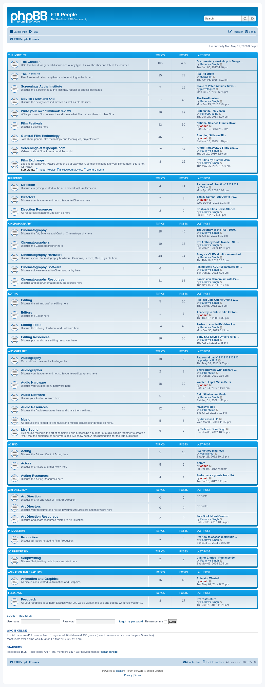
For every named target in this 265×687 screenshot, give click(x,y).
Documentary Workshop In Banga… (220, 61)
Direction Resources (37, 209)
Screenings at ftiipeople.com (43, 148)
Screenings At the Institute (41, 86)
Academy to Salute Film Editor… (218, 312)
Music (25, 419)
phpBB (119, 670)
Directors (28, 197)
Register (25, 615)
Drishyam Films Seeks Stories (216, 209)
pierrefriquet (207, 89)
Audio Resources (34, 407)
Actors (26, 463)
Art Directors (31, 506)
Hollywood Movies (69, 169)
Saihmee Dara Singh (213, 429)
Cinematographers (35, 242)
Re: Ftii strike (205, 73)
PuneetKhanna (209, 113)
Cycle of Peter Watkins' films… (216, 86)
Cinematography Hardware (41, 255)
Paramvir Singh (209, 64)
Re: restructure (206, 599)
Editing (13, 293)
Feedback (15, 593)
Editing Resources (35, 337)
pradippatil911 (208, 360)
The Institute (17, 55)
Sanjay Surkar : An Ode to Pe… (217, 196)
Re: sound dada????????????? (218, 357)
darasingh (206, 76)
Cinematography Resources (42, 279)
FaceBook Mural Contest (212, 516)
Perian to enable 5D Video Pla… (217, 324)
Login (11, 615)
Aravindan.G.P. (209, 419)
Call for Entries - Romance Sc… (217, 557)
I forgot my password (130, 621)
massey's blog (206, 406)
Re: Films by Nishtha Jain (213, 160)
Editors (26, 312)
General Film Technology (40, 136)
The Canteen (30, 62)
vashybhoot (207, 453)
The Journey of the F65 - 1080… (217, 229)
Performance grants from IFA (215, 475)
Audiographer (31, 370)
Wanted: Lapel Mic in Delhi (214, 382)
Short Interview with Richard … (217, 369)
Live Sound (29, 429)
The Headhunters (208, 98)
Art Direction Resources (39, 516)
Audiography (17, 351)
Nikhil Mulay (207, 372)
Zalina (204, 187)
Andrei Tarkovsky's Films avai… (217, 147)
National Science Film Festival (216, 123)
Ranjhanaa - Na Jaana (211, 110)
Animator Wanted (208, 578)
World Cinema (94, 169)
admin (204, 125)
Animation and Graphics (25, 572)
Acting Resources (35, 475)
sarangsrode (109, 651)
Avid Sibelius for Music (212, 394)
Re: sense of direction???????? (217, 184)
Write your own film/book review (46, 111)
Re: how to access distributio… (217, 536)
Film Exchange (32, 160)
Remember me (156, 621)
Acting (13, 444)
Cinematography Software (41, 267)
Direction (15, 178)
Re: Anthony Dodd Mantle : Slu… (218, 242)
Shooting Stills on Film (211, 135)
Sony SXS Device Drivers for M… (218, 336)
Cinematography (20, 223)
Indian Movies (46, 169)
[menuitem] (33, 32)
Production (16, 530)
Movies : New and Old (38, 99)
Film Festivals (31, 123)
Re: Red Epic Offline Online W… (217, 299)
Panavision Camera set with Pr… (218, 279)
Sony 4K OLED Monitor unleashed (219, 254)
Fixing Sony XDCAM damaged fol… (219, 266)
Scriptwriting (18, 551)
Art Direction (17, 490)
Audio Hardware (33, 382)
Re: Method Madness (210, 450)
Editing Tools (31, 325)
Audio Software (33, 395)
